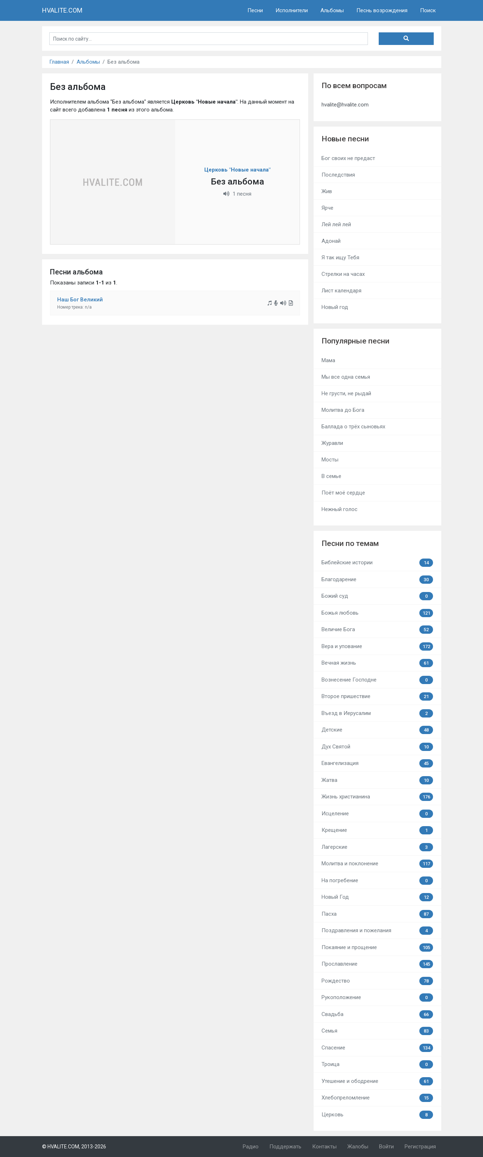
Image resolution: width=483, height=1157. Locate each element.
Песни (255, 10)
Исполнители (291, 10)
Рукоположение (377, 997)
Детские (377, 730)
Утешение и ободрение (377, 1081)
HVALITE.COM (62, 10)
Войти (386, 1146)
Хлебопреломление (377, 1098)
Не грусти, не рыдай (346, 393)
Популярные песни (355, 341)
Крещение (377, 830)
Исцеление (377, 814)
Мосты (330, 459)
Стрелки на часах (343, 274)
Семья (377, 1031)
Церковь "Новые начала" (237, 170)
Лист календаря (341, 290)
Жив (327, 191)
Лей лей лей (336, 224)
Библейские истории (377, 563)
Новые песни (345, 139)
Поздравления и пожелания (377, 930)
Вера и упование (377, 646)
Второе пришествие (377, 696)
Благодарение (377, 579)
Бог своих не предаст (348, 158)
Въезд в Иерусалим (377, 713)
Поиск (428, 10)
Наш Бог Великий (80, 299)
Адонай (331, 241)
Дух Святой (377, 747)
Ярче (327, 208)
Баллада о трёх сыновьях (353, 426)
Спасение (377, 1048)
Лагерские (377, 847)
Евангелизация (377, 763)
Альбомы (332, 10)
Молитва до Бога (343, 410)
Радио (251, 1146)
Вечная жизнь (377, 663)
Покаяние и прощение (377, 947)
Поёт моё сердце (343, 492)
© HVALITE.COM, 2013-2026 (74, 1146)
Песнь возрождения (381, 10)
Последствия (338, 175)
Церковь (377, 1115)
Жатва (377, 780)
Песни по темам (350, 543)
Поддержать (285, 1146)
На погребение (377, 880)
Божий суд (377, 596)
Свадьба (377, 1014)
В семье (331, 476)
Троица (377, 1064)
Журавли (332, 443)
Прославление (377, 964)
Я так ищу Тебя (340, 257)
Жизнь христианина (377, 797)
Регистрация (420, 1146)
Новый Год (377, 897)
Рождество (377, 981)
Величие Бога (377, 629)
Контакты (324, 1146)
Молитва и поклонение (377, 864)
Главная (59, 62)
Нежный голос (339, 509)
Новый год (335, 307)
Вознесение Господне (377, 680)
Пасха (377, 914)
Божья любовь (377, 613)
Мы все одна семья (346, 377)
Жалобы (357, 1146)
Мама (328, 360)
